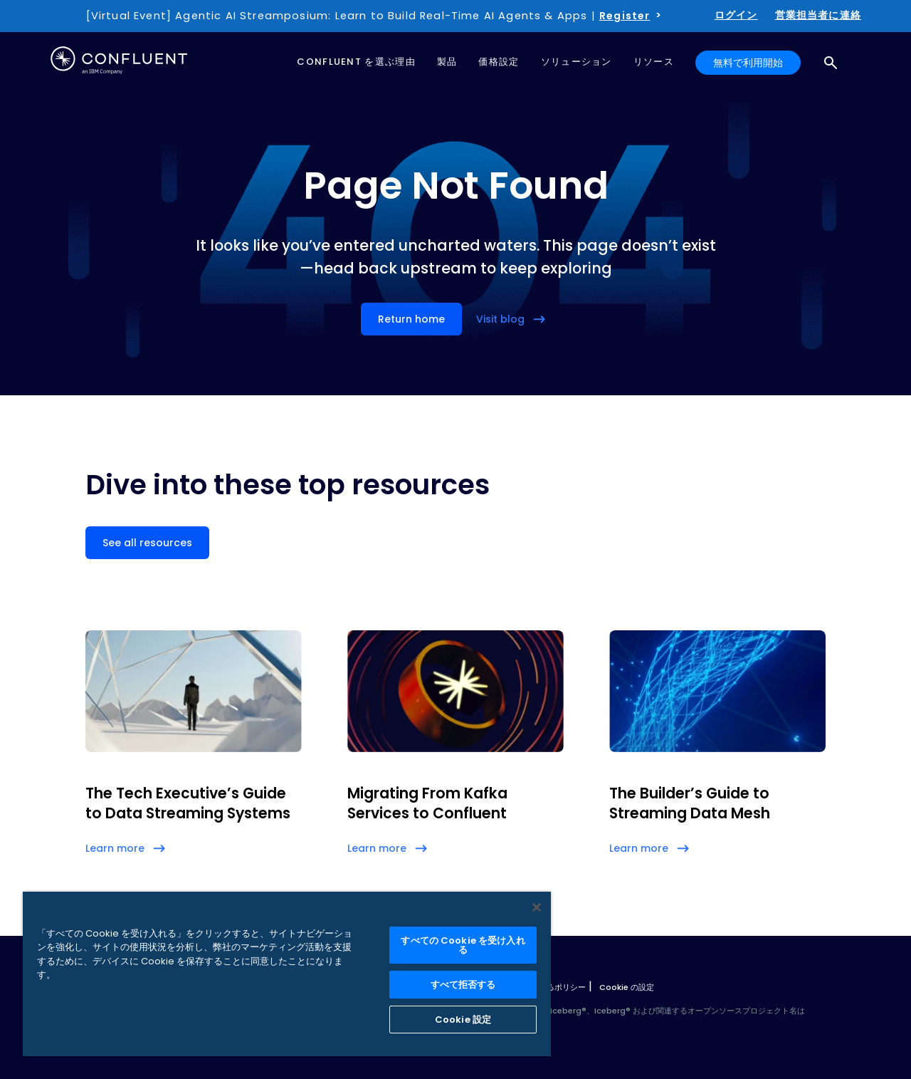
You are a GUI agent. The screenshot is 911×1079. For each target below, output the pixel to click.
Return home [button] (411, 319)
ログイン (736, 15)
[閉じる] (536, 907)
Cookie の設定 (626, 987)
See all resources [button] (147, 543)
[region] (287, 974)
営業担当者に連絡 (818, 15)
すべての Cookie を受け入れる (463, 945)
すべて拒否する (463, 984)
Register (624, 16)
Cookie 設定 (463, 1019)
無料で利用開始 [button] (748, 63)
